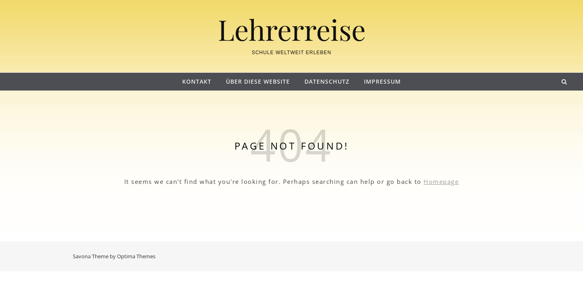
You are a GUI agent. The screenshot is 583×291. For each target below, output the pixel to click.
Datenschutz (326, 81)
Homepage (441, 181)
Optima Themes (136, 256)
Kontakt (196, 81)
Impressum (382, 81)
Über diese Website (258, 81)
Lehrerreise (292, 29)
